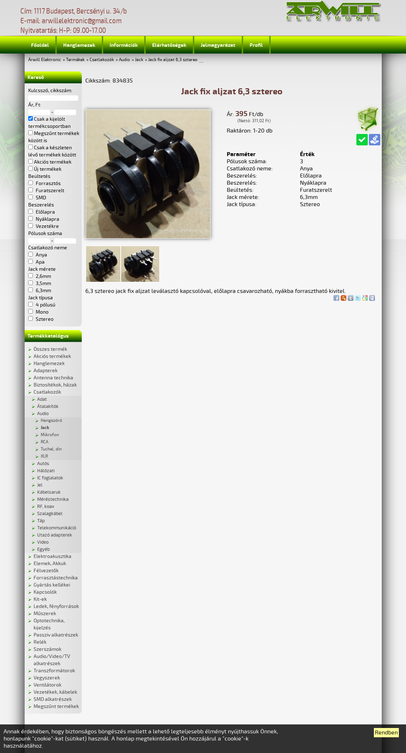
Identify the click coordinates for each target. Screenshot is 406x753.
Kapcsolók (45, 592)
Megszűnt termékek (56, 706)
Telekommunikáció (56, 528)
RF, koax (45, 506)
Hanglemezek (79, 45)
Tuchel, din (51, 449)
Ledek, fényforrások (56, 606)
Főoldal (40, 45)
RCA (44, 442)
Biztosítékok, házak (55, 385)
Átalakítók (48, 406)
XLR (44, 456)
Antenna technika (53, 378)
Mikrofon (50, 435)
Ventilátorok (47, 685)
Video (43, 542)
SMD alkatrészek (53, 699)
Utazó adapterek (54, 535)
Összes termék (50, 349)
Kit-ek (40, 599)
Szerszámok (47, 649)
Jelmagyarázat (218, 45)
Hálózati (46, 471)
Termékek (75, 60)
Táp (41, 521)
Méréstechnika (53, 499)
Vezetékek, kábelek (55, 692)
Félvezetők (46, 571)
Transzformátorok (54, 671)
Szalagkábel (49, 514)
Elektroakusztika (52, 556)
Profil (256, 45)
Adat (42, 399)
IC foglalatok (50, 478)
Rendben (386, 732)
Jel (39, 485)
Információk (124, 45)
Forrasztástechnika (56, 578)
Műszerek (45, 613)
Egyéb (43, 549)
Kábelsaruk (49, 492)
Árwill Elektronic (44, 60)
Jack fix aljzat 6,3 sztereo (172, 60)
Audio (124, 60)
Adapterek (45, 371)
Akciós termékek (52, 356)
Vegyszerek (47, 678)
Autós (43, 464)
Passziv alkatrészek (56, 635)
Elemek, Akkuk (50, 563)
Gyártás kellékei (52, 585)
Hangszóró (51, 420)
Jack (139, 60)
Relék (40, 642)
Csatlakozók (102, 60)
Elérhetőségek (169, 45)
